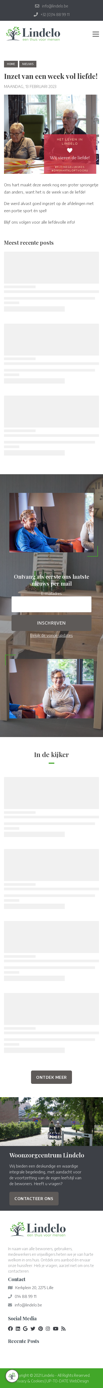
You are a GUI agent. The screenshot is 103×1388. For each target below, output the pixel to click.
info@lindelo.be (28, 1304)
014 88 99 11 (25, 1296)
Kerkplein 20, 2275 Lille (34, 1287)
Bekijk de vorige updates (51, 635)
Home (11, 64)
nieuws (27, 64)
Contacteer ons (33, 1198)
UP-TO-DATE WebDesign (67, 1381)
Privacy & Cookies (29, 1381)
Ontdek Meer (51, 1077)
